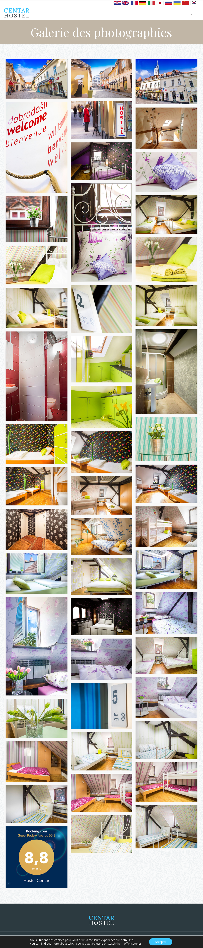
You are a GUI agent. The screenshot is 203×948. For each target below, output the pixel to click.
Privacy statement (183, 939)
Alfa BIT (57, 939)
